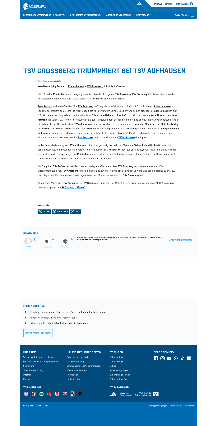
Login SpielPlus (74, 379)
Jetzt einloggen (182, 4)
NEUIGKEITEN (60, 15)
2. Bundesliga (116, 361)
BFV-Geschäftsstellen (77, 370)
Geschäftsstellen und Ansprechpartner (41, 361)
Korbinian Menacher (144, 124)
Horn (90, 128)
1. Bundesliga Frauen (120, 374)
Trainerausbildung (75, 361)
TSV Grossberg (94, 86)
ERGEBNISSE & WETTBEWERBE (37, 15)
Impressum (189, 406)
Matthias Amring (169, 124)
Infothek (169, 4)
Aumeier (45, 128)
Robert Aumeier (162, 106)
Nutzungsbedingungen (157, 406)
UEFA (39, 406)
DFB (31, 406)
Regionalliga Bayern (119, 370)
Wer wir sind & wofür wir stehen (38, 357)
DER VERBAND (144, 15)
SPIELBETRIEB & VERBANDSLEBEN (87, 15)
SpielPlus (158, 4)
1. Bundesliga (116, 357)
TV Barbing (90, 182)
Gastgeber (63, 154)
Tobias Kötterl (63, 128)
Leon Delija (105, 115)
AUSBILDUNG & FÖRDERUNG (120, 15)
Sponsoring (28, 365)
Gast (120, 133)
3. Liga (113, 365)
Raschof (121, 115)
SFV (25, 406)
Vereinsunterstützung (33, 370)
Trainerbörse (72, 374)
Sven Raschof (45, 106)
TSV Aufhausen (76, 86)
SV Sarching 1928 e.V (73, 187)
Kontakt (27, 379)
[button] (44, 211)
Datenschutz (175, 406)
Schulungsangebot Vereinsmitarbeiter (84, 365)
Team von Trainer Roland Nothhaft (141, 145)
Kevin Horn (157, 115)
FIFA (46, 406)
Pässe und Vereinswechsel (79, 357)
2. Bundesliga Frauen (120, 379)
